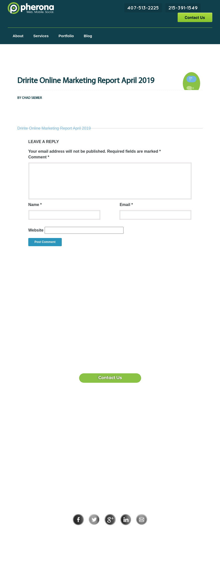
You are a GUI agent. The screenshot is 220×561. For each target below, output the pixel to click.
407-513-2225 (143, 7)
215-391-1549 (183, 7)
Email (126, 205)
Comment (38, 157)
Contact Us (194, 17)
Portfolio (66, 36)
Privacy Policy (94, 532)
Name (35, 205)
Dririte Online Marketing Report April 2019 (54, 128)
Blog (88, 36)
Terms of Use (127, 532)
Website (35, 230)
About (18, 36)
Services (41, 36)
